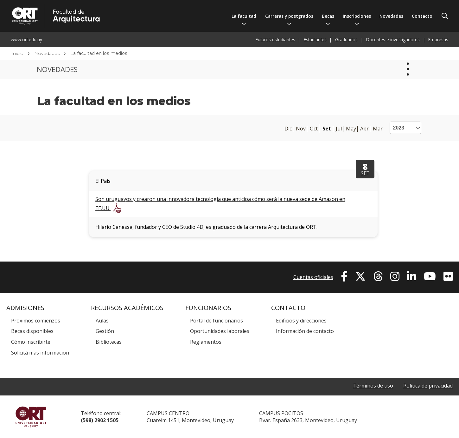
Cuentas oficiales (313, 277)
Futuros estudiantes (275, 39)
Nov (301, 129)
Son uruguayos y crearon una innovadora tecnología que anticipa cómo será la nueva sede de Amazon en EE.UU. (220, 204)
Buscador (445, 16)
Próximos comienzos (35, 320)
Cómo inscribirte (30, 341)
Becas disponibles (32, 331)
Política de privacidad (428, 385)
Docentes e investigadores (393, 39)
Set (326, 128)
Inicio (17, 53)
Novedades (391, 16)
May (351, 129)
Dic (288, 129)
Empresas (438, 39)
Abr (364, 129)
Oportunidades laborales (219, 331)
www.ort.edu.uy (26, 39)
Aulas (102, 320)
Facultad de (116, 7)
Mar (378, 129)
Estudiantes (315, 39)
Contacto (422, 16)
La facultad (244, 16)
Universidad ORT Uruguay (30, 417)
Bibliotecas (109, 341)
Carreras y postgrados (289, 16)
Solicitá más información (40, 352)
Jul (339, 129)
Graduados (346, 39)
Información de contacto (305, 331)
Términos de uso (373, 385)
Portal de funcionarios (216, 320)
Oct (314, 129)
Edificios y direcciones (301, 320)
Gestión (105, 331)
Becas (328, 16)
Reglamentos (205, 341)
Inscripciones (357, 16)
